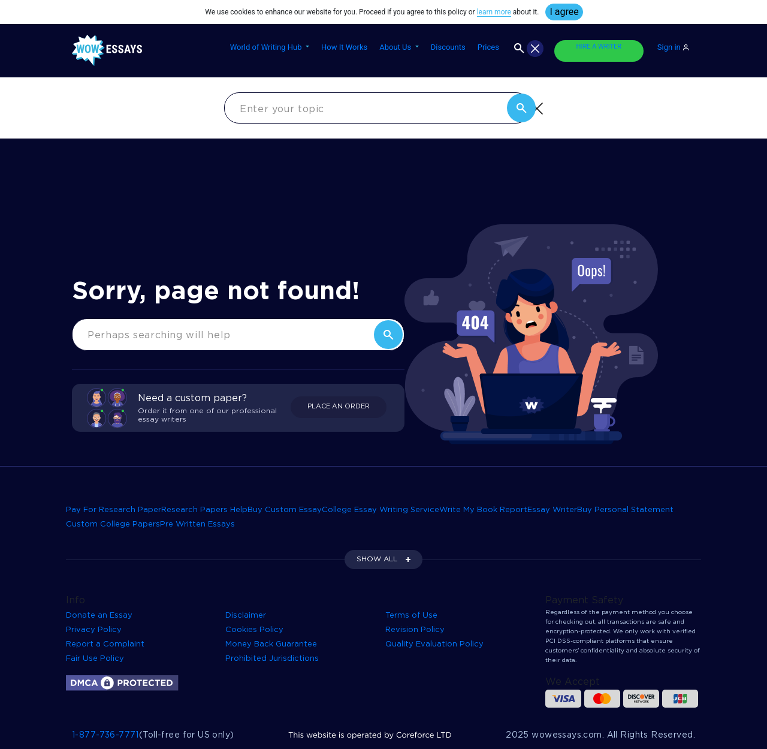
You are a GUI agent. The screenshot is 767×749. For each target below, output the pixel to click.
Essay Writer (552, 510)
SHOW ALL (377, 559)
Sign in (673, 47)
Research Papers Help (204, 510)
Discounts (448, 47)
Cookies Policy (254, 630)
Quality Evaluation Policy (434, 644)
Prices (488, 47)
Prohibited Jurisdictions (272, 658)
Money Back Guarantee (271, 644)
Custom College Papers (113, 524)
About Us (396, 47)
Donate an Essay (99, 615)
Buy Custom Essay (284, 510)
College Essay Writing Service (380, 510)
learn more (494, 12)
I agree (563, 11)
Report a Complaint (105, 644)
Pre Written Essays (197, 524)
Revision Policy (415, 630)
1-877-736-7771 (105, 735)
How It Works (344, 47)
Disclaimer (245, 615)
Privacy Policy (94, 630)
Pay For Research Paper (113, 510)
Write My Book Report (483, 510)
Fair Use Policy (95, 658)
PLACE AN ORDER (338, 407)
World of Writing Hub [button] (267, 47)
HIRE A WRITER (598, 46)
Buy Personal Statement (625, 510)
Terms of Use (411, 615)
